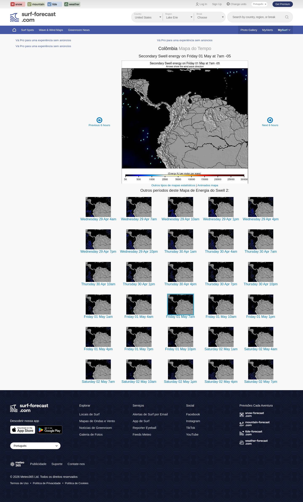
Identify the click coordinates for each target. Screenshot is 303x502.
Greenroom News (79, 30)
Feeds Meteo (142, 434)
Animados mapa (207, 185)
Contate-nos (76, 464)
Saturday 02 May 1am (221, 349)
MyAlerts (267, 30)
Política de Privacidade (47, 483)
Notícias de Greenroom (95, 427)
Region (168, 14)
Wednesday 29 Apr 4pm (261, 219)
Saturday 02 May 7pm (260, 381)
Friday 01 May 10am (221, 316)
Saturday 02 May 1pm (180, 381)
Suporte (57, 464)
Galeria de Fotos (91, 434)
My (284, 30)
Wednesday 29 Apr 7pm (98, 251)
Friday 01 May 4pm (98, 349)
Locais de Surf (89, 414)
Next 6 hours (270, 122)
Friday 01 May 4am (139, 316)
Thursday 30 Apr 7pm (221, 284)
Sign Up (217, 4)
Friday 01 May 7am (180, 316)
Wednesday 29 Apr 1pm (221, 219)
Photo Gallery (249, 30)
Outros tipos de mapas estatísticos (173, 185)
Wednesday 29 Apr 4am (98, 219)
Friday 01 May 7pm (139, 349)
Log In (203, 4)
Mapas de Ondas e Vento (97, 421)
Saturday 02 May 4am (260, 349)
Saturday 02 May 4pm (221, 381)
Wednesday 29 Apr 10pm (139, 251)
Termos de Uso (19, 483)
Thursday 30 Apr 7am (261, 251)
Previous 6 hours (99, 122)
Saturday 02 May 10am (138, 381)
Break (199, 14)
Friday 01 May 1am (98, 316)
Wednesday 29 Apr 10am (180, 219)
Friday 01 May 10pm (180, 349)
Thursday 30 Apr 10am (98, 284)
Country (137, 14)
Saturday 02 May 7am (98, 381)
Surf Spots (27, 30)
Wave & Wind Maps (51, 30)
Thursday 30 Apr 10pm (261, 284)
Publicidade (38, 464)
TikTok (190, 427)
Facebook (193, 414)
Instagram (193, 421)
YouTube (192, 434)
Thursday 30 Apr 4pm (180, 284)
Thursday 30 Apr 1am (180, 251)
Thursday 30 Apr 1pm (139, 284)
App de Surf (141, 421)
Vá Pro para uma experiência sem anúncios (43, 40)
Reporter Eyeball (144, 427)
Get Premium (282, 4)
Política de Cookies (76, 483)
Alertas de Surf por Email (150, 414)
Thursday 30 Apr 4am (221, 251)
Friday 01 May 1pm (260, 316)
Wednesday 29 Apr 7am (139, 219)
